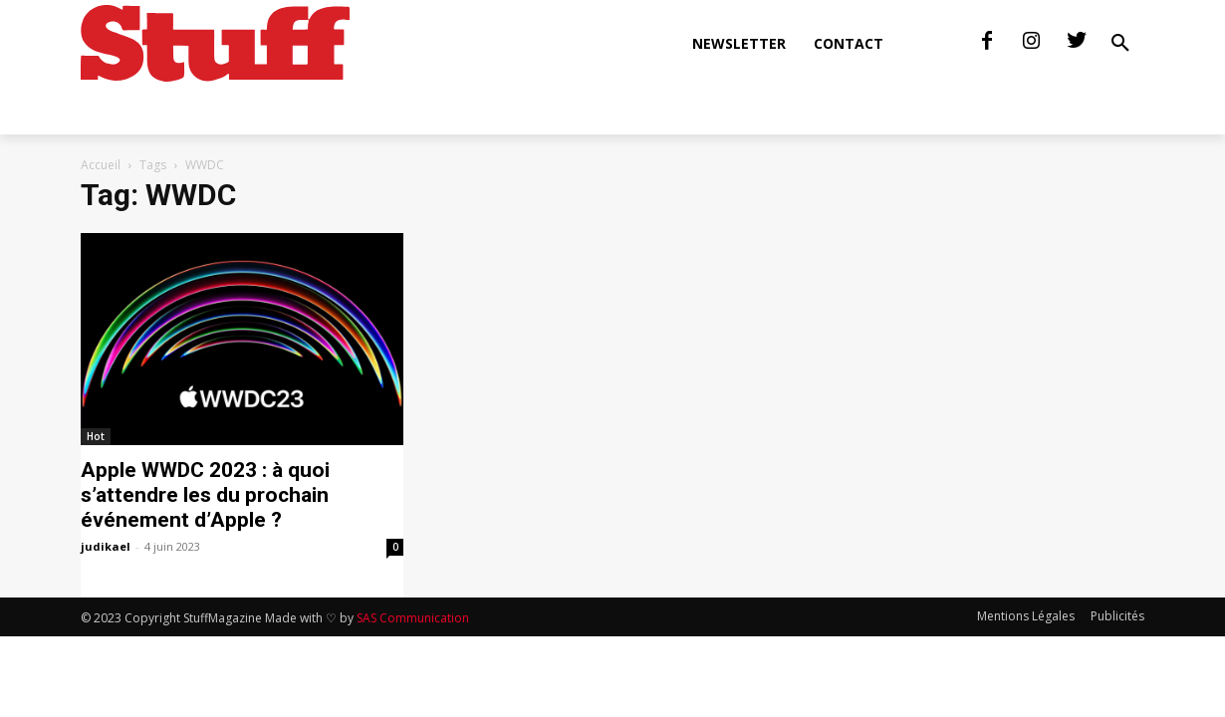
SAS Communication (413, 617)
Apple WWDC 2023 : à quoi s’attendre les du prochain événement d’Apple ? (205, 495)
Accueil (101, 164)
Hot (96, 436)
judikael (105, 546)
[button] (1120, 44)
